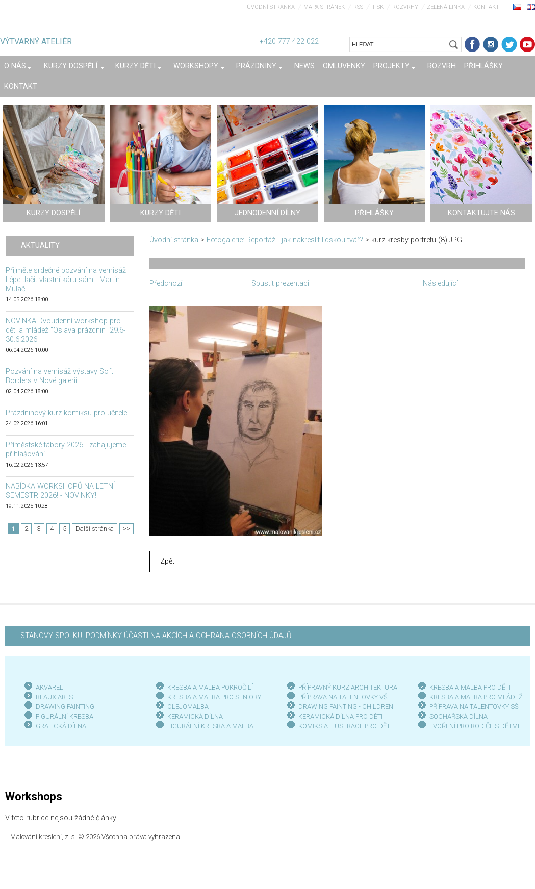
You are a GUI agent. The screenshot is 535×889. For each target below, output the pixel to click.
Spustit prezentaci (280, 283)
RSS (358, 7)
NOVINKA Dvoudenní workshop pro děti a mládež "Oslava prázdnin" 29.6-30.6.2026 (65, 330)
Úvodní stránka (271, 7)
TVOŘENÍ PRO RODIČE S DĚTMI (474, 726)
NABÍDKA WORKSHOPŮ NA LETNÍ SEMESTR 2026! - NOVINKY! (60, 491)
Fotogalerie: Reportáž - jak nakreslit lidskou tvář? (285, 240)
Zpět (167, 561)
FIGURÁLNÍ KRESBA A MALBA (210, 726)
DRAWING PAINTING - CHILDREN (345, 706)
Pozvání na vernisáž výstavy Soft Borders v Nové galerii (59, 376)
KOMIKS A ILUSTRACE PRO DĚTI (345, 726)
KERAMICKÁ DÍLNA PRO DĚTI (340, 716)
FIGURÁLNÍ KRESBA (64, 716)
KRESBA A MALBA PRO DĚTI (470, 687)
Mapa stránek (324, 7)
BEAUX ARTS (54, 697)
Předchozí (165, 283)
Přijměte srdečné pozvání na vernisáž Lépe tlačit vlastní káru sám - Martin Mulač (66, 279)
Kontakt (486, 7)
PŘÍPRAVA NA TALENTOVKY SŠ (474, 706)
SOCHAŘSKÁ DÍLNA (458, 716)
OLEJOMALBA (188, 706)
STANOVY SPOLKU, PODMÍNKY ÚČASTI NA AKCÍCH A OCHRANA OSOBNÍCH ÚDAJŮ (155, 635)
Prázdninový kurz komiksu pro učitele (66, 413)
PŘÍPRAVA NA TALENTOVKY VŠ (343, 697)
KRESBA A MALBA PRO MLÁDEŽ (476, 697)
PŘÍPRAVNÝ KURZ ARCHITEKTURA (347, 687)
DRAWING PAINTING (65, 706)
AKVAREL (49, 687)
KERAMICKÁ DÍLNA (195, 716)
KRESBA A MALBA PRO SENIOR (212, 697)
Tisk (378, 7)
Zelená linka (446, 7)
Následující (440, 283)
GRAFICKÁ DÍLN (59, 726)
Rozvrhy (405, 7)
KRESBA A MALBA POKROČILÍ (210, 687)
